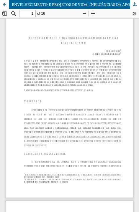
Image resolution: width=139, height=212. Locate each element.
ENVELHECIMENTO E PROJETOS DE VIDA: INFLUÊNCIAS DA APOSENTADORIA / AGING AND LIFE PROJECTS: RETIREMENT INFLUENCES (75, 4)
